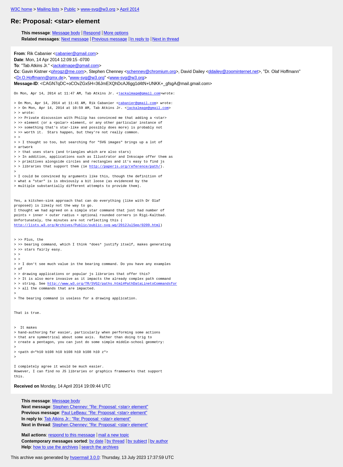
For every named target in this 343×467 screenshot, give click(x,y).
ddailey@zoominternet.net (233, 71)
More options (116, 33)
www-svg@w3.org (98, 9)
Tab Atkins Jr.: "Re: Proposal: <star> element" (87, 419)
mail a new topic (113, 435)
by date (96, 441)
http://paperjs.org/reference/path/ (124, 166)
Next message (75, 39)
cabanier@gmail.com (75, 53)
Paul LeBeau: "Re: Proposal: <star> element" (104, 412)
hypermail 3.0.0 (84, 457)
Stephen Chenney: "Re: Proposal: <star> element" (100, 407)
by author (159, 441)
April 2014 (129, 9)
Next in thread (165, 39)
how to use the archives (55, 447)
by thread (116, 441)
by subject (137, 441)
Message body (66, 33)
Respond (91, 33)
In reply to (139, 39)
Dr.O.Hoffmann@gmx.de (39, 77)
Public (70, 9)
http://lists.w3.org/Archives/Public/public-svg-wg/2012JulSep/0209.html (87, 225)
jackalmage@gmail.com (76, 65)
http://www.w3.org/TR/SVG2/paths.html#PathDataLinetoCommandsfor (112, 283)
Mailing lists (48, 9)
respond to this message (71, 435)
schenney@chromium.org (151, 71)
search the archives (100, 447)
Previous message (109, 39)
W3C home (21, 9)
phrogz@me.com (67, 71)
